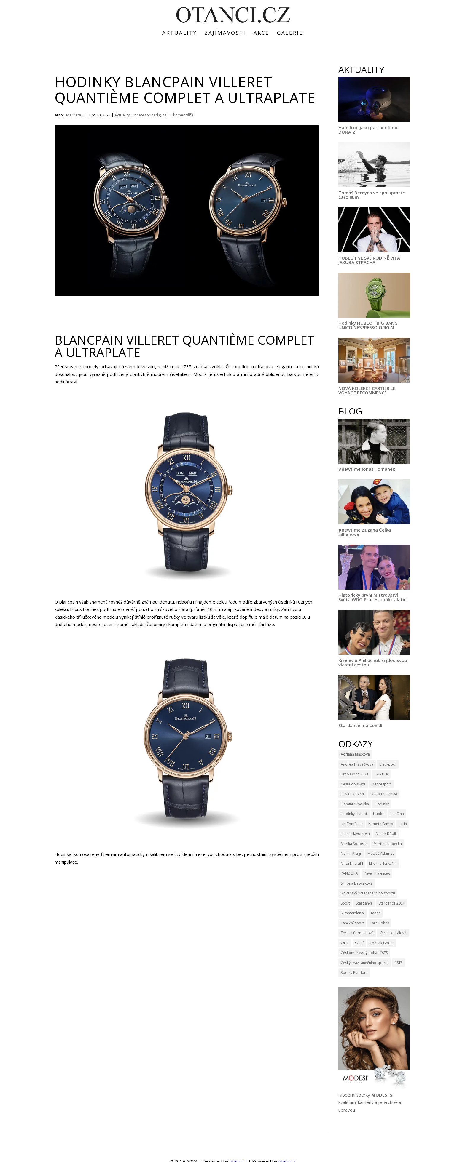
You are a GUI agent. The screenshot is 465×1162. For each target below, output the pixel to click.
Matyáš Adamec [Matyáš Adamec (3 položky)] (380, 853)
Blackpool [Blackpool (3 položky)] (387, 764)
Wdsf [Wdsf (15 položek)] (359, 942)
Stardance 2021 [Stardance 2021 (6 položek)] (392, 903)
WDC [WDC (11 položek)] (345, 942)
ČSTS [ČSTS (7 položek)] (398, 962)
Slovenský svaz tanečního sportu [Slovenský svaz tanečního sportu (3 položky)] (368, 893)
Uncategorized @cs (149, 115)
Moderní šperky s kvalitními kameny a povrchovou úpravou (370, 1102)
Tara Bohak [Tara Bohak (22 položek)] (379, 923)
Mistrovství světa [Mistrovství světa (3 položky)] (383, 863)
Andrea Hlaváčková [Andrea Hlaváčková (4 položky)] (357, 764)
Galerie (290, 33)
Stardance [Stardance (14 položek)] (364, 903)
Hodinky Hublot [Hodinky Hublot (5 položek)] (354, 813)
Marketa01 (75, 115)
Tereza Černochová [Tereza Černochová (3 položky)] (357, 932)
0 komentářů (181, 115)
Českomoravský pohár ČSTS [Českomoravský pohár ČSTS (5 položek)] (364, 952)
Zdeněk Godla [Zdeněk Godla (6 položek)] (382, 942)
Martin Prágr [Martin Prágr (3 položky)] (351, 853)
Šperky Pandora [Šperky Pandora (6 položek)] (354, 972)
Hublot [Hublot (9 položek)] (379, 813)
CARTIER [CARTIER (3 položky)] (381, 774)
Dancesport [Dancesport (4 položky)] (381, 784)
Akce (261, 33)
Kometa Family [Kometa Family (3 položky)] (380, 823)
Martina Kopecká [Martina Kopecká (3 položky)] (388, 843)
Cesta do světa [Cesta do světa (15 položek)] (353, 784)
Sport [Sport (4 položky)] (345, 903)
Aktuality (179, 33)
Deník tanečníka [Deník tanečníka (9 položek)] (384, 793)
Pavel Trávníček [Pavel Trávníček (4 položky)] (377, 873)
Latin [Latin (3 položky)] (403, 823)
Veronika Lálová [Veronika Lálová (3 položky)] (393, 932)
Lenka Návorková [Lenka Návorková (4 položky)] (355, 833)
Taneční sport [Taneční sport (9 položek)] (352, 923)
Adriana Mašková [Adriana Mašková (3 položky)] (355, 754)
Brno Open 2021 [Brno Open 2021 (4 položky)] (355, 774)
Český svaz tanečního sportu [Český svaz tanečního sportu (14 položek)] (364, 962)
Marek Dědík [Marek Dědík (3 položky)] (386, 833)
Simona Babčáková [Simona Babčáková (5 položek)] (357, 883)
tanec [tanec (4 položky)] (375, 912)
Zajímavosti (225, 33)
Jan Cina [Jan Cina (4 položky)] (397, 813)
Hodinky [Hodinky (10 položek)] (382, 803)
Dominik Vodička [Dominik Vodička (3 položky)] (355, 803)
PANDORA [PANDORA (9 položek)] (349, 873)
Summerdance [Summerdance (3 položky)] (353, 912)
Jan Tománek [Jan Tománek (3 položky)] (351, 823)
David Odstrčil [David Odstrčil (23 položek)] (353, 793)
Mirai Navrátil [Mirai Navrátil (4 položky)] (352, 863)
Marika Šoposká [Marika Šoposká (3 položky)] (354, 843)
